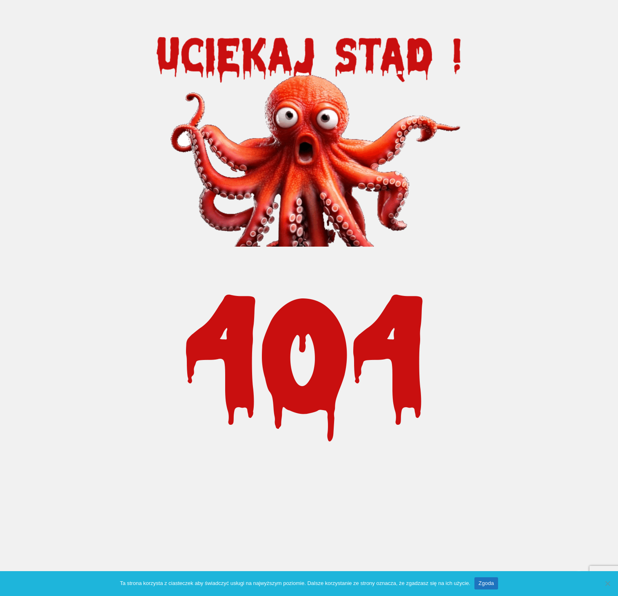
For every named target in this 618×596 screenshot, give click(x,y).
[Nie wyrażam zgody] (608, 583)
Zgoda (486, 583)
